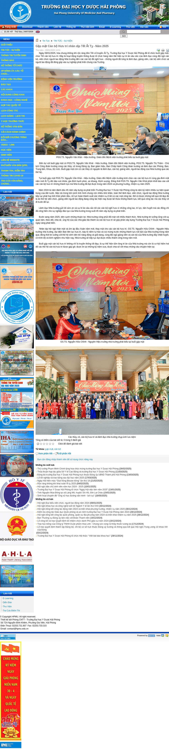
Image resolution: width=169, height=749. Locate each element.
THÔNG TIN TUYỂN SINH (17, 55)
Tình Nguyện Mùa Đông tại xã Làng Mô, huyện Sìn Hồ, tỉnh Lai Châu (70, 492)
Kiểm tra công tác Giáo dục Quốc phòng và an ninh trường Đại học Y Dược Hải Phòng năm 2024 (83, 512)
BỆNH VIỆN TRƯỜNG (17, 79)
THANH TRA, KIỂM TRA (13, 170)
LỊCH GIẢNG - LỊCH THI (17, 115)
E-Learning (8, 598)
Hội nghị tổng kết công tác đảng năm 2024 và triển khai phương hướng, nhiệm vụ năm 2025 (81, 509)
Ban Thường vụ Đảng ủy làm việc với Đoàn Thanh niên (63, 518)
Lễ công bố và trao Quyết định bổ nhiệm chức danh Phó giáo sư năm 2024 (73, 521)
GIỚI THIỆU (17, 44)
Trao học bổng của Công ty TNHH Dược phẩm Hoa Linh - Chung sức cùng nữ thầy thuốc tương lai (84, 524)
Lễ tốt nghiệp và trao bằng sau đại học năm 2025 (60, 477)
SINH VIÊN (17, 155)
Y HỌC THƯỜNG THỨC (12, 121)
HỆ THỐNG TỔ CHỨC (17, 65)
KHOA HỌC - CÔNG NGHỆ (17, 99)
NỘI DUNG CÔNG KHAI (13, 94)
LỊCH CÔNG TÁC (17, 110)
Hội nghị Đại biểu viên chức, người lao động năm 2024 (63, 503)
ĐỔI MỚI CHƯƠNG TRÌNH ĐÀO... (14, 138)
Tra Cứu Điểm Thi (11, 610)
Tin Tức (46, 41)
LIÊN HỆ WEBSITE (10, 160)
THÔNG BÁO (17, 60)
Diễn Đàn (7, 602)
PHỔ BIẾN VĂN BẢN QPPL (14, 165)
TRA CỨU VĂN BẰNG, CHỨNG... (17, 182)
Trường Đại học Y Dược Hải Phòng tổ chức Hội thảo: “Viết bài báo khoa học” (73, 536)
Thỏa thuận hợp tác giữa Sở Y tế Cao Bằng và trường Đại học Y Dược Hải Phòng (76, 471)
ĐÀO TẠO (17, 84)
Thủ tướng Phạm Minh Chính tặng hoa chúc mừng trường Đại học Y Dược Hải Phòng (78, 468)
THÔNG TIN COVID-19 (12, 175)
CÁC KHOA (17, 89)
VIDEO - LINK (17, 145)
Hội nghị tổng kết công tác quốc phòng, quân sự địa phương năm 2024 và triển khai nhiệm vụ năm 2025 (86, 515)
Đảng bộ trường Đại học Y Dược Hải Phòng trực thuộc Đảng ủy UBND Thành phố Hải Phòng (81, 474)
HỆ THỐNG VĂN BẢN (17, 126)
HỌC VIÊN (17, 149)
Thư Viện (7, 606)
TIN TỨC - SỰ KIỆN (17, 50)
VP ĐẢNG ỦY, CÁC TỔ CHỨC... (17, 72)
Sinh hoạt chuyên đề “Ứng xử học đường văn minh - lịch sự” (65, 495)
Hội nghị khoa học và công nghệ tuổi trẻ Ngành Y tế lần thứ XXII (68, 506)
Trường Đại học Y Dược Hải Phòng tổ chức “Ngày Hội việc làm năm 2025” (72, 489)
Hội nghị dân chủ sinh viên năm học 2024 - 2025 (60, 486)
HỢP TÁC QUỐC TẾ (17, 105)
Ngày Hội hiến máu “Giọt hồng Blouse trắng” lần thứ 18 (63, 480)
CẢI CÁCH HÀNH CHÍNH (13, 132)
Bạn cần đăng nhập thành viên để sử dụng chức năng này (65, 459)
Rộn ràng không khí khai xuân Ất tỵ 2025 (56, 483)
